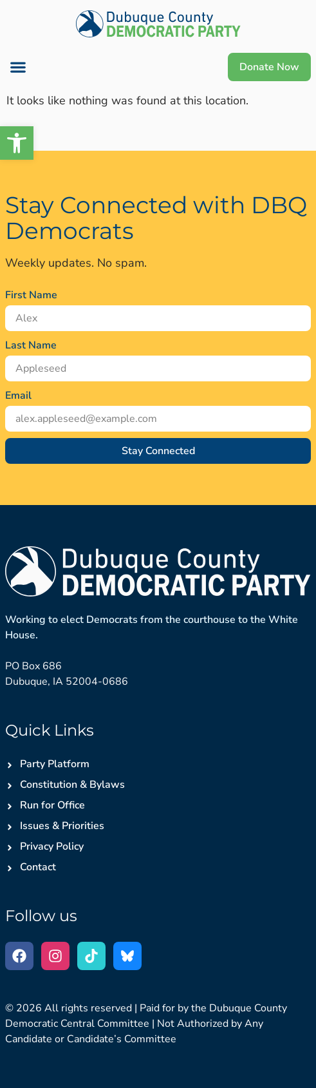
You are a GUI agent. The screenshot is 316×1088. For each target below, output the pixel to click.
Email (18, 395)
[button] (17, 67)
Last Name (31, 345)
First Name (31, 295)
